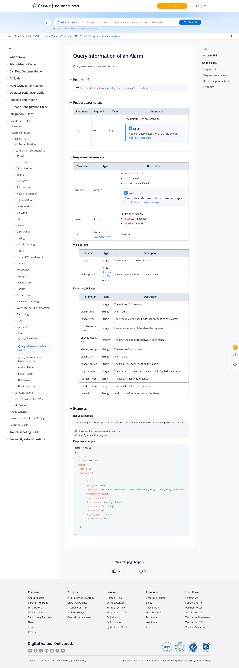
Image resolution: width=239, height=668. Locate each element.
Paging (21, 238)
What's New (17, 57)
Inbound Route (25, 200)
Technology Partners (40, 617)
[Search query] (140, 22)
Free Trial (172, 6)
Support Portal (193, 602)
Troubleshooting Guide (24, 432)
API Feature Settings (28, 301)
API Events (20, 405)
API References (42, 36)
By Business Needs (117, 627)
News (31, 622)
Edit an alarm (25, 373)
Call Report (23, 327)
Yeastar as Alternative (197, 617)
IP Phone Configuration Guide (29, 107)
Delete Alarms (26, 380)
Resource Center (155, 597)
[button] (8, 57)
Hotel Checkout (27, 386)
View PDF (212, 55)
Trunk (20, 174)
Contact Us (191, 597)
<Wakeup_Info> (102, 236)
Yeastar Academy (195, 627)
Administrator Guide (23, 64)
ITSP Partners (36, 612)
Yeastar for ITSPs (195, 622)
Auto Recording (26, 244)
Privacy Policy (63, 660)
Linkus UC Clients (77, 602)
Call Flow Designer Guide (26, 71)
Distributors (35, 607)
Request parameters (215, 75)
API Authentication (25, 144)
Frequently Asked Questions (27, 439)
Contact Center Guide (23, 100)
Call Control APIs (23, 392)
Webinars (151, 622)
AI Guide (15, 78)
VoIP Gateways (75, 612)
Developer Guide (23, 36)
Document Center (66, 6)
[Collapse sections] (231, 36)
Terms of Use (47, 660)
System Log (23, 295)
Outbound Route (26, 206)
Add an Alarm (26, 367)
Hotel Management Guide (26, 85)
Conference (23, 231)
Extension (22, 162)
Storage (21, 276)
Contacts (22, 181)
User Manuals (154, 612)
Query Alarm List (27, 338)
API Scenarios (20, 411)
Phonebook (23, 187)
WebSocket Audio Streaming (33, 308)
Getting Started (21, 132)
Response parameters (216, 81)
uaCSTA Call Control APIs (28, 399)
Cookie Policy (79, 660)
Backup (21, 289)
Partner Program (38, 602)
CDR (19, 320)
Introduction (19, 126)
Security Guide (19, 425)
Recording (23, 314)
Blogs (149, 602)
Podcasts (151, 627)
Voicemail (22, 212)
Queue (21, 225)
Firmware (151, 617)
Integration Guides (21, 114)
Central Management (79, 617)
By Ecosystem (114, 622)
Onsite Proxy (24, 282)
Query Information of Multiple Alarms (30, 359)
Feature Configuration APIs (65, 36)
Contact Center (115, 602)
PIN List (21, 251)
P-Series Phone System (80, 597)
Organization (24, 168)
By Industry (113, 617)
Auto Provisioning (27, 193)
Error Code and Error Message (28, 418)
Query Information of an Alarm (104, 36)
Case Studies (153, 607)
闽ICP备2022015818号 (199, 660)
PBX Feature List (194, 612)
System (21, 155)
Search (190, 22)
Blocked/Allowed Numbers (32, 257)
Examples (208, 86)
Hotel (84, 36)
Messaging (23, 270)
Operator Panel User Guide (27, 92)
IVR (19, 219)
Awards (32, 627)
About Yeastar (36, 597)
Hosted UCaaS (115, 597)
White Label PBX (116, 607)
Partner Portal (193, 607)
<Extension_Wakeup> (106, 276)
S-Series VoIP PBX (77, 607)
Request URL (210, 69)
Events (32, 632)
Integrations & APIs (118, 612)
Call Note (22, 263)
